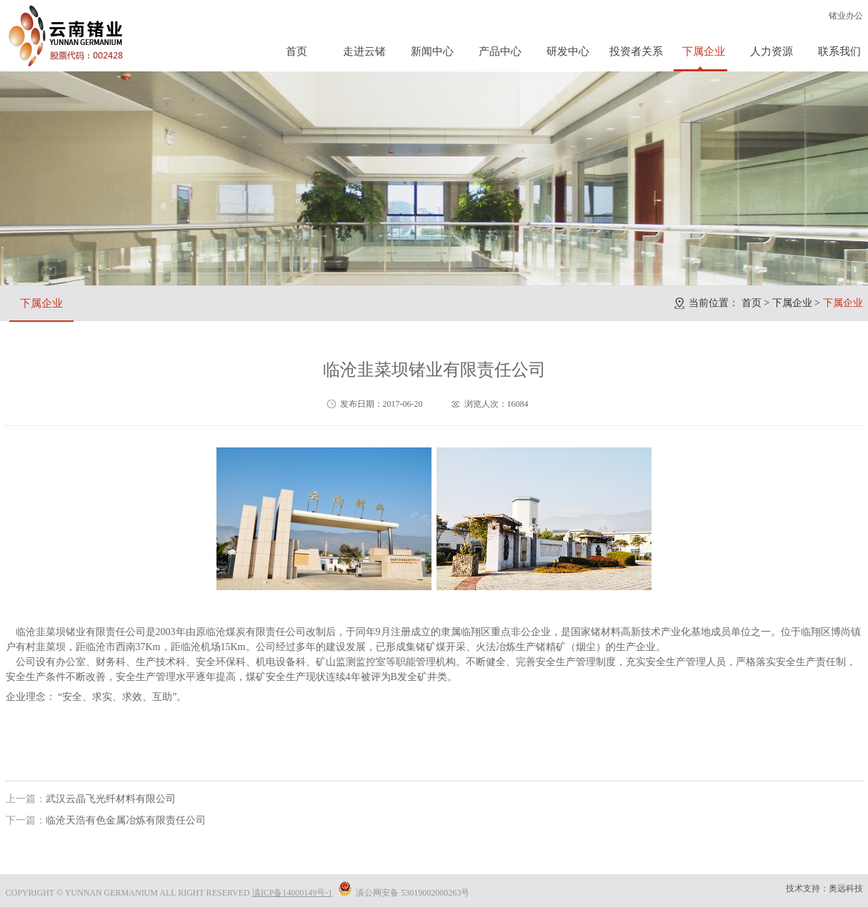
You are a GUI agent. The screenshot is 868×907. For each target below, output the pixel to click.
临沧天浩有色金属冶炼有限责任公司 (126, 820)
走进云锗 (364, 51)
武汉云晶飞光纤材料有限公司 (111, 799)
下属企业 (703, 51)
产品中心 (500, 51)
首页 (296, 51)
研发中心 (568, 51)
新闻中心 (432, 51)
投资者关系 (636, 51)
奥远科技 (846, 888)
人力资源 (771, 51)
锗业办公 (846, 16)
